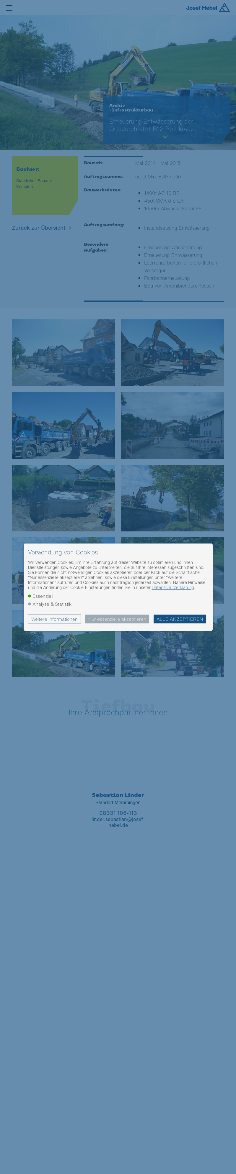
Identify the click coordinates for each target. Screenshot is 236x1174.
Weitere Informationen (54, 619)
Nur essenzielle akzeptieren (117, 619)
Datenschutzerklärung (173, 587)
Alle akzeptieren (180, 619)
